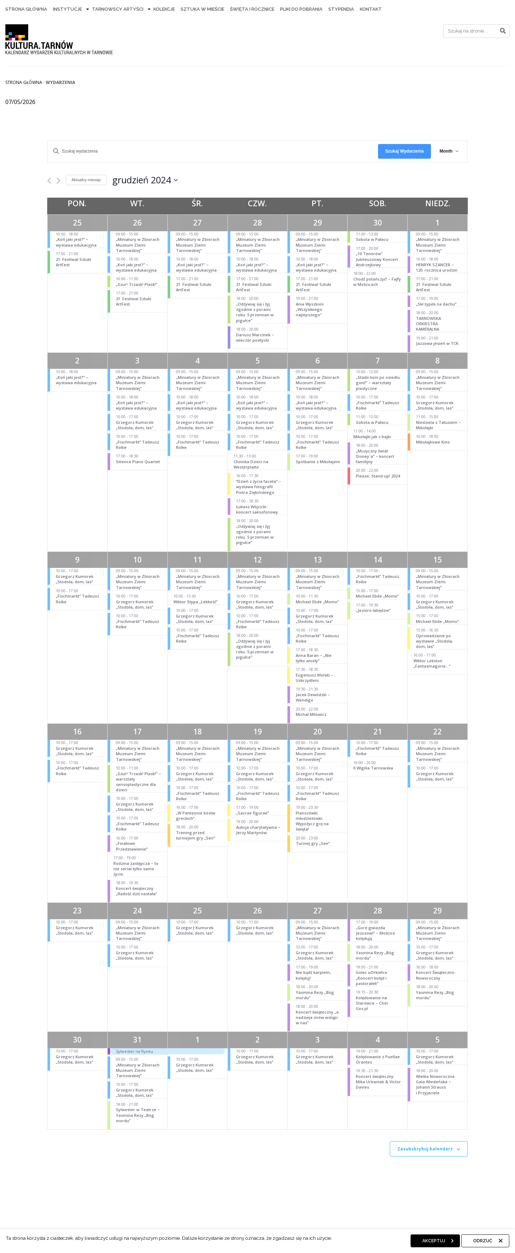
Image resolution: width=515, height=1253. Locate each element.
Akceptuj (433, 1240)
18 (197, 732)
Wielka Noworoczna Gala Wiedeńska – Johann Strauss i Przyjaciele (435, 1084)
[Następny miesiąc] (58, 180)
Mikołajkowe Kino (433, 442)
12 (257, 560)
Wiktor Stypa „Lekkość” (195, 601)
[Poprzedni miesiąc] (49, 180)
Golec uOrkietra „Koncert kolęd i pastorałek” (371, 978)
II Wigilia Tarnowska (373, 768)
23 (77, 911)
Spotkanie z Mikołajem (318, 461)
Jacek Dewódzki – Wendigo (313, 697)
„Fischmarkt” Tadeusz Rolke (137, 444)
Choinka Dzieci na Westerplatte (251, 464)
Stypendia (341, 9)
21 (377, 732)
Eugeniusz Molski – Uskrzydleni (314, 677)
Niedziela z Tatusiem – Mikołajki (438, 425)
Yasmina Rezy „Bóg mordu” (315, 995)
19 (257, 732)
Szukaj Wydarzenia (404, 151)
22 (437, 732)
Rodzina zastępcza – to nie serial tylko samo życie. (135, 869)
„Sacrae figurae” (252, 813)
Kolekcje (164, 9)
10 (137, 560)
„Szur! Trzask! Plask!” (136, 284)
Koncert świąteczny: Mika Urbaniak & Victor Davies (378, 1082)
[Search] (476, 31)
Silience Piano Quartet (138, 461)
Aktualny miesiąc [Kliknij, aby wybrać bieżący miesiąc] (86, 180)
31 (137, 1040)
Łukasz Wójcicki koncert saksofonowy (257, 509)
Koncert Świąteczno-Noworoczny (436, 975)
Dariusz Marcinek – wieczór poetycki (255, 337)
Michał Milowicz (311, 714)
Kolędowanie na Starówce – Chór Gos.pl (372, 1003)
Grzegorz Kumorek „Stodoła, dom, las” (134, 425)
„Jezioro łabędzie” (373, 610)
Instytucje (67, 9)
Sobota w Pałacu (372, 239)
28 (257, 223)
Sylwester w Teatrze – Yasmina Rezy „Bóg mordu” (138, 1115)
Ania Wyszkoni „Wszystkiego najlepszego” (310, 309)
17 (137, 732)
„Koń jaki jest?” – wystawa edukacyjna (76, 242)
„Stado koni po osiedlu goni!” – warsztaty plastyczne (378, 383)
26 (137, 223)
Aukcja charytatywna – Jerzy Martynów (258, 829)
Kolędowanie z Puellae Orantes (378, 1059)
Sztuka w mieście (202, 9)
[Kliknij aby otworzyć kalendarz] (145, 180)
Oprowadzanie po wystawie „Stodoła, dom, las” (434, 641)
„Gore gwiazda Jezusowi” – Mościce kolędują (375, 933)
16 (77, 732)
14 (377, 560)
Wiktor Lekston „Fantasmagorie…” (431, 663)
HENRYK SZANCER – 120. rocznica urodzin (436, 267)
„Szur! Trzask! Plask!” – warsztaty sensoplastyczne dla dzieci (138, 782)
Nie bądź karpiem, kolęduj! (313, 975)
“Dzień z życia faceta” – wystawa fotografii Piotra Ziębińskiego (258, 487)
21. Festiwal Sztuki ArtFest (73, 262)
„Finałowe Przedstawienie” (132, 846)
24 (137, 911)
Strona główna (23, 82)
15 (437, 560)
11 (197, 560)
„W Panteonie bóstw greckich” (195, 815)
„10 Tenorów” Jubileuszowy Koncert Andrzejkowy (377, 259)
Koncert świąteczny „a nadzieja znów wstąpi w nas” (317, 1017)
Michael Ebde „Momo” (317, 601)
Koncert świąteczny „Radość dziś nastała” (136, 891)
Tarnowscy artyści (117, 9)
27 (197, 223)
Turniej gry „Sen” (313, 843)
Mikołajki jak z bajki (372, 436)
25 (77, 223)
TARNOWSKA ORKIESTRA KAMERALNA (428, 324)
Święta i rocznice (252, 9)
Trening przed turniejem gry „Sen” (195, 835)
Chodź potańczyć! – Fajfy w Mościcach (377, 281)
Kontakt (371, 9)
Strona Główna (26, 9)
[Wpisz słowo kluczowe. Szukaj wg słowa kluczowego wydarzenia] (213, 151)
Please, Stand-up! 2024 (378, 476)
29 (317, 223)
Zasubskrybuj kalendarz (425, 1149)
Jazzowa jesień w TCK (437, 343)
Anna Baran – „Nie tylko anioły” (314, 658)
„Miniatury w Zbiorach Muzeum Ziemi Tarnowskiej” (138, 245)
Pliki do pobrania (301, 9)
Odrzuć (482, 1240)
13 (317, 560)
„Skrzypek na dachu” (436, 304)
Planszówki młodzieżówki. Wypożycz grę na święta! (312, 821)
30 (377, 223)
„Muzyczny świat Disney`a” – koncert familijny (375, 456)
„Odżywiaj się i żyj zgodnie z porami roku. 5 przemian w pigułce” (255, 312)
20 (317, 732)
